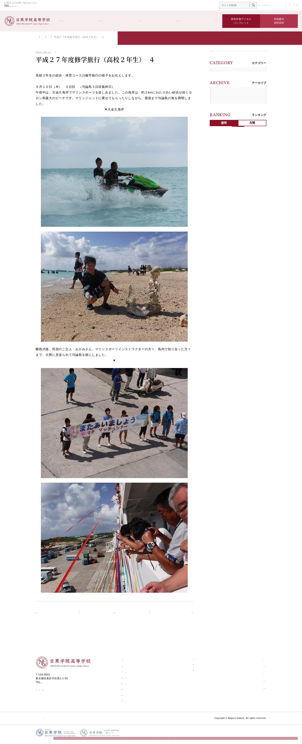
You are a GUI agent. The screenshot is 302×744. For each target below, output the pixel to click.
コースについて (133, 692)
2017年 (217, 214)
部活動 (145, 21)
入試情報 (186, 667)
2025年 (217, 136)
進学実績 (129, 675)
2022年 (217, 165)
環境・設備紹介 (133, 704)
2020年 (217, 185)
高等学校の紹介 (72, 21)
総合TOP (223, 5)
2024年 (217, 146)
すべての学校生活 (224, 55)
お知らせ (209, 21)
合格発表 (186, 673)
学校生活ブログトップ (116, 615)
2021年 (217, 175)
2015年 (217, 234)
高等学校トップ (45, 36)
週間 (224, 258)
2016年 (217, 224)
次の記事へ (180, 615)
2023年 (217, 155)
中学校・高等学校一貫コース (249, 5)
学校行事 (87, 37)
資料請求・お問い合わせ (249, 691)
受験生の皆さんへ (112, 21)
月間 (252, 258)
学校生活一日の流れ (136, 686)
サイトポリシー (45, 721)
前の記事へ (48, 615)
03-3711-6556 (25, 7)
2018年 (217, 205)
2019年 (217, 195)
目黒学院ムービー (244, 683)
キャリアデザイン (224, 100)
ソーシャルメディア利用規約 (76, 721)
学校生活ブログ (176, 21)
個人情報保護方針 (110, 721)
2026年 (217, 126)
